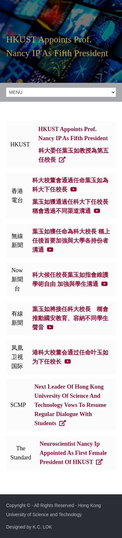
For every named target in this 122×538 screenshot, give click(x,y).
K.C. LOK (42, 527)
